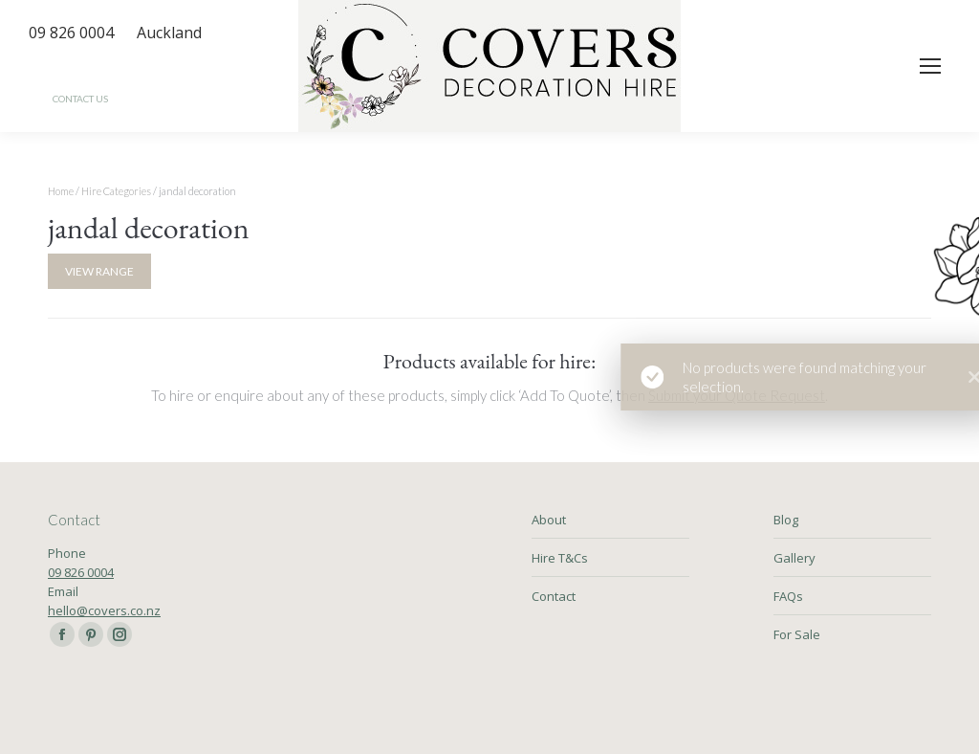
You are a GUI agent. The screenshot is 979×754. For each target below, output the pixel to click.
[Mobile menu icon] (930, 66)
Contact (554, 596)
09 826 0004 (81, 572)
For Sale (796, 634)
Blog (785, 519)
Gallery (794, 557)
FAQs (788, 596)
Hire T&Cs (560, 557)
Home (61, 191)
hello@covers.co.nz (104, 610)
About (549, 519)
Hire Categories (116, 191)
